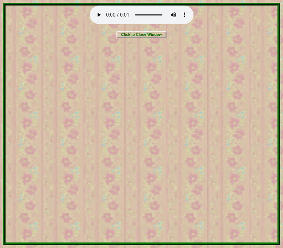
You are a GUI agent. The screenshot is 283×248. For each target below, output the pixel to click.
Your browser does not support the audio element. (142, 15)
